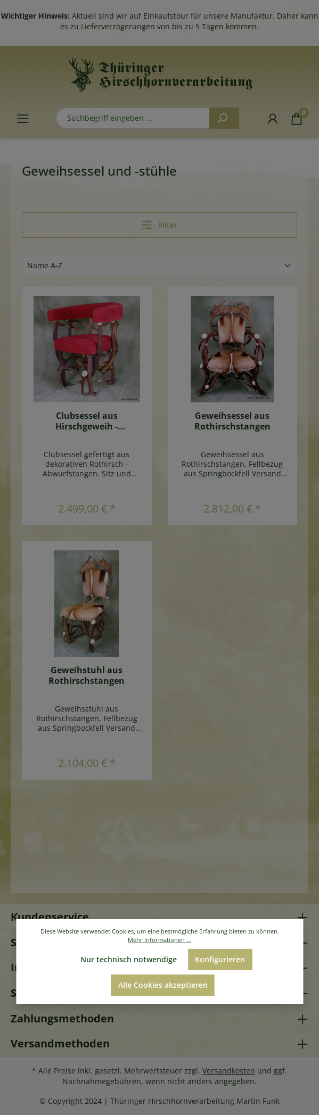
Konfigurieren (220, 959)
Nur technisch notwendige (128, 959)
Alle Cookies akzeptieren (163, 985)
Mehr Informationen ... (159, 940)
